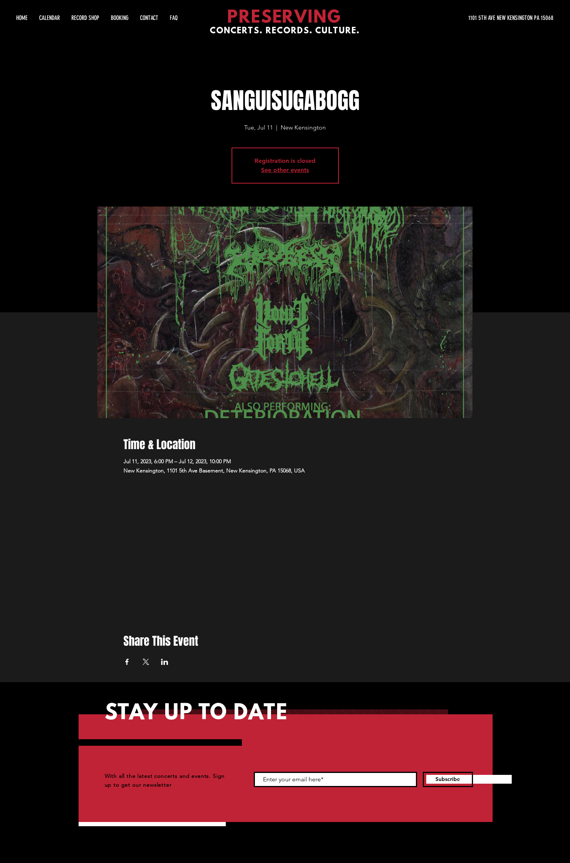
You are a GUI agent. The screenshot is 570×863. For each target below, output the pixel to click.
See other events (285, 170)
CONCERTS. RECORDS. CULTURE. (285, 31)
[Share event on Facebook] (127, 662)
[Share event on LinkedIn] (164, 662)
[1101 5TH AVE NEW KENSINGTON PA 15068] (481, 18)
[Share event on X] (145, 662)
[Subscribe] (448, 779)
